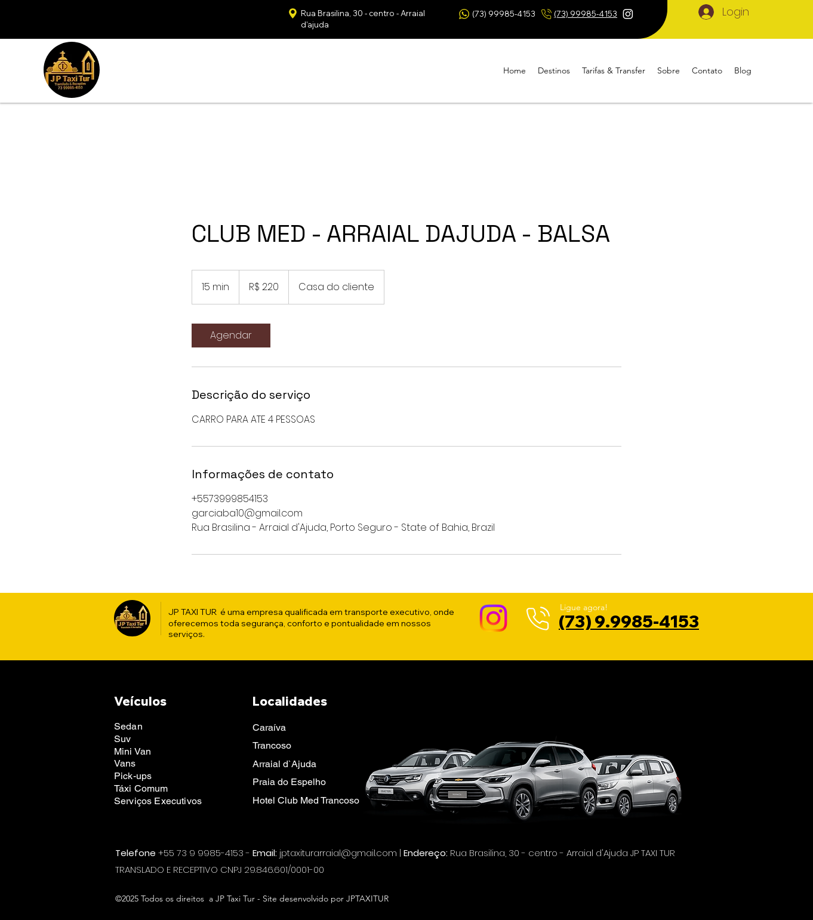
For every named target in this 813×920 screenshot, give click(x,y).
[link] (231, 335)
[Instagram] (628, 13)
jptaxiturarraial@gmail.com (338, 853)
